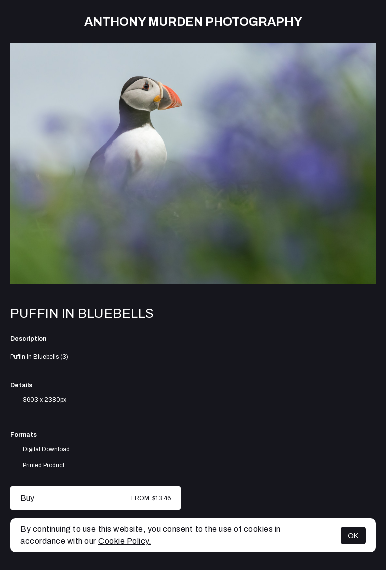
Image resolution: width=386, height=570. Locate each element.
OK (353, 535)
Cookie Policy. (124, 541)
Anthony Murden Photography (193, 21)
